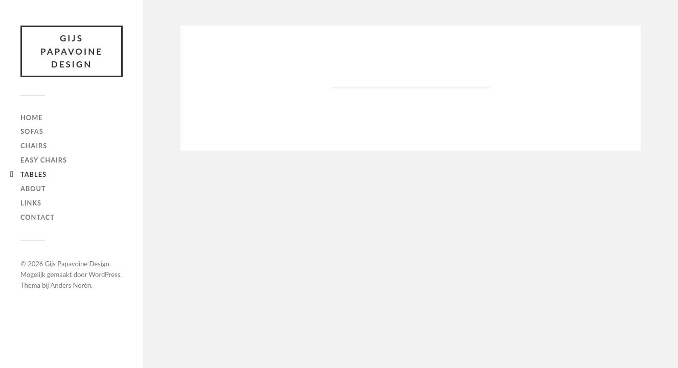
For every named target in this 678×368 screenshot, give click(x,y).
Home (31, 117)
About (33, 189)
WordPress (104, 274)
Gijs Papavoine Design (71, 51)
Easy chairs (43, 160)
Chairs (33, 146)
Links (30, 203)
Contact (37, 217)
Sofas (31, 131)
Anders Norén (71, 285)
